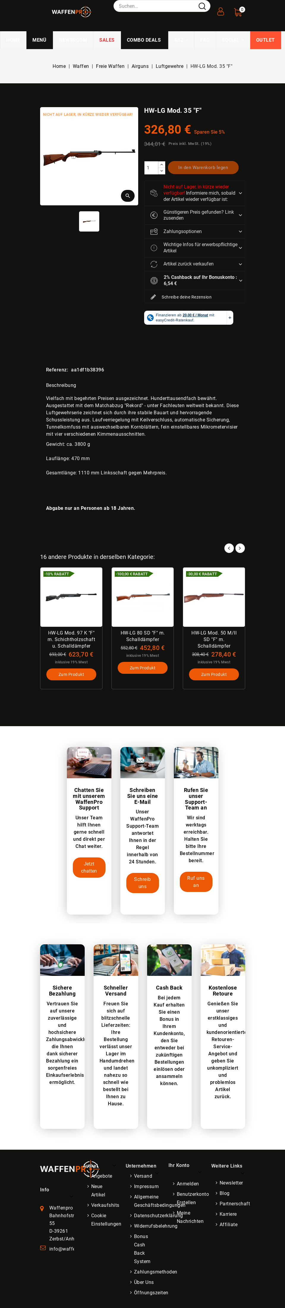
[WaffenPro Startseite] (70, 1168)
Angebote (101, 1176)
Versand (143, 1176)
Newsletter (231, 1183)
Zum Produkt (71, 674)
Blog (225, 1193)
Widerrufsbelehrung (156, 1226)
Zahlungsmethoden (155, 1272)
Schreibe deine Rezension (181, 297)
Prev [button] (229, 548)
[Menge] (151, 168)
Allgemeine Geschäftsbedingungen (160, 1201)
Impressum (146, 1186)
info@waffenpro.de (70, 1249)
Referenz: (57, 370)
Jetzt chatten (89, 867)
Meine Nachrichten (190, 1217)
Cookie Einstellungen (106, 1220)
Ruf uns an (196, 881)
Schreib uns (142, 882)
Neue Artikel (98, 1191)
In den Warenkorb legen (203, 167)
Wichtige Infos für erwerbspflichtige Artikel (193, 248)
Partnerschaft (235, 1204)
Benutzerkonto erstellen (193, 1198)
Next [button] (240, 548)
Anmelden (188, 1184)
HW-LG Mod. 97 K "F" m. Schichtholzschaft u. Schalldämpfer (71, 639)
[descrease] (161, 171)
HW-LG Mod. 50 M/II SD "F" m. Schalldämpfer (214, 639)
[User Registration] (220, 9)
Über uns (144, 1282)
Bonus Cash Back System (142, 1249)
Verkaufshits (105, 1205)
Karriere (228, 1214)
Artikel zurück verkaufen (182, 264)
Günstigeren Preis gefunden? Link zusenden (192, 215)
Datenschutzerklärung (158, 1215)
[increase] (161, 164)
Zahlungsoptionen (176, 231)
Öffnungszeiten (151, 1293)
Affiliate (229, 1224)
